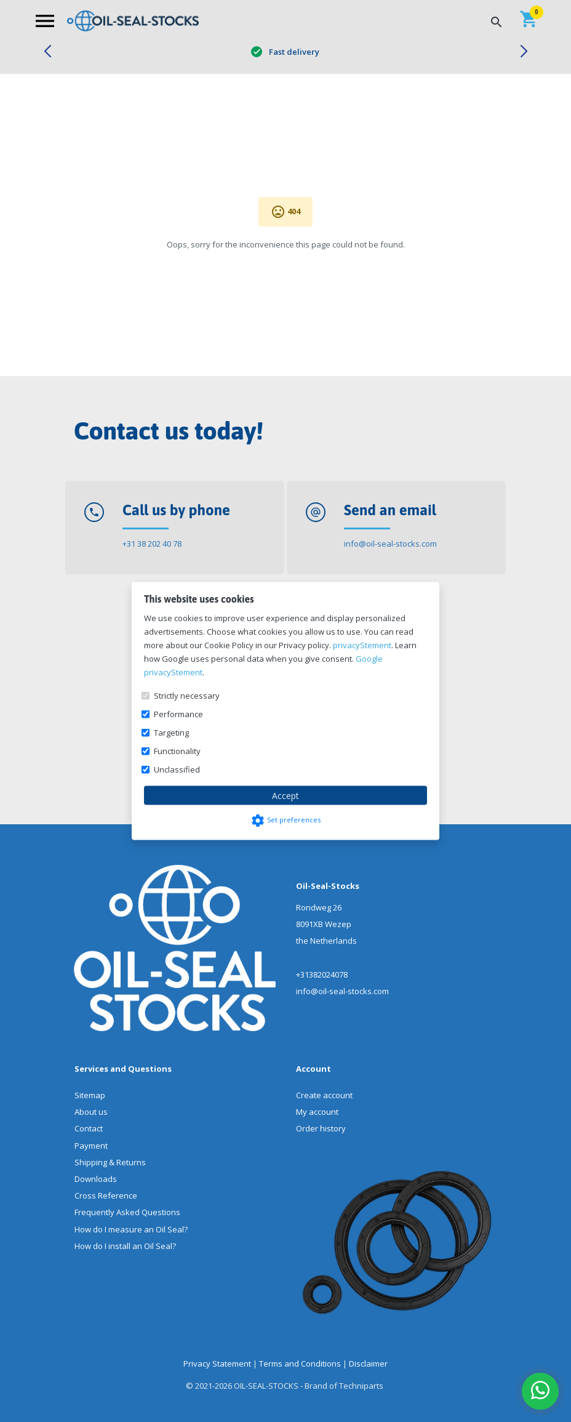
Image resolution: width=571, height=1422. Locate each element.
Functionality (177, 751)
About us (91, 1111)
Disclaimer (368, 1363)
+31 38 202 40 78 (152, 543)
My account (317, 1111)
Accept (285, 795)
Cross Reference (105, 1195)
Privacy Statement (217, 1363)
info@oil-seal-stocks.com (390, 543)
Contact (88, 1128)
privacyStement (362, 645)
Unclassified (177, 769)
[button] (47, 51)
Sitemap (89, 1095)
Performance (178, 714)
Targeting (171, 732)
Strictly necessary (187, 695)
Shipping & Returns (110, 1162)
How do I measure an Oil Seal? (131, 1229)
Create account (324, 1095)
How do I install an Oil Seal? (125, 1245)
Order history (321, 1128)
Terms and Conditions (300, 1363)
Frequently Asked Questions (127, 1212)
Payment (91, 1145)
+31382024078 (322, 974)
